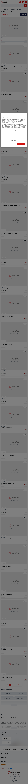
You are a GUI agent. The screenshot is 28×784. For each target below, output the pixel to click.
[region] (14, 130)
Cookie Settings (14, 140)
